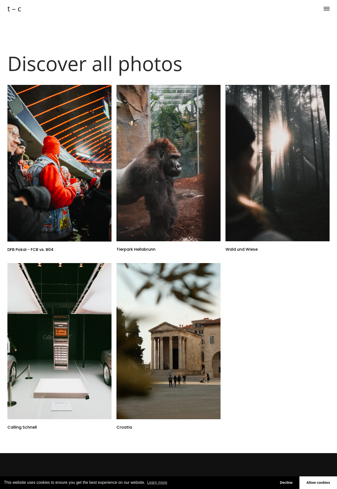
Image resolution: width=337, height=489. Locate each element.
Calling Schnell (22, 427)
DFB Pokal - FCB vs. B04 (30, 249)
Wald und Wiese (241, 249)
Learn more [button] (157, 482)
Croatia (124, 427)
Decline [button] (286, 483)
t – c (14, 8)
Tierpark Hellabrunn (136, 249)
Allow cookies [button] (318, 483)
